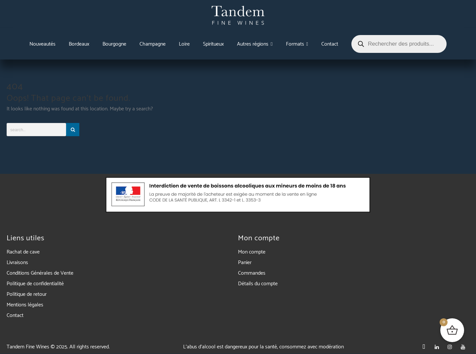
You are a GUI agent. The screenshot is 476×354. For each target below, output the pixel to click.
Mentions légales (25, 304)
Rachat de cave (23, 252)
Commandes (251, 273)
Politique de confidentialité (35, 283)
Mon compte (251, 252)
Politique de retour (27, 294)
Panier (245, 262)
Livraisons (17, 262)
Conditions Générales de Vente (40, 273)
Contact (15, 315)
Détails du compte (258, 283)
